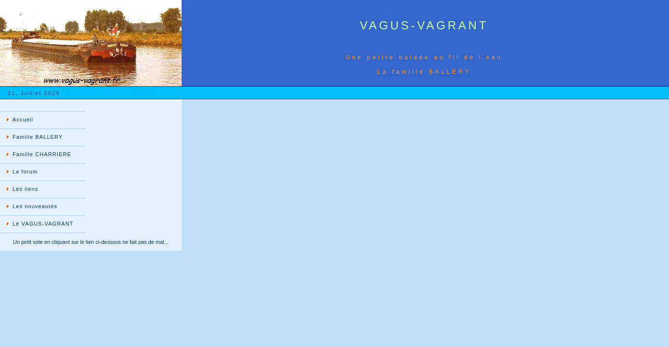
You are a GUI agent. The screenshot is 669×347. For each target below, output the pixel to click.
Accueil (23, 119)
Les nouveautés (35, 206)
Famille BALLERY (38, 137)
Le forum (25, 171)
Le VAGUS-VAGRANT (43, 224)
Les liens (25, 189)
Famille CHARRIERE (42, 154)
